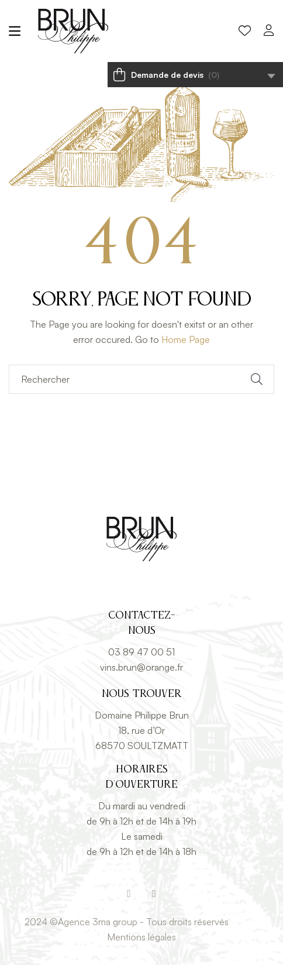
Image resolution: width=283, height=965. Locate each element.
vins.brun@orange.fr (141, 667)
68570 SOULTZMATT (141, 745)
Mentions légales (141, 937)
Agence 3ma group (97, 922)
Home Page (185, 339)
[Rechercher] (141, 379)
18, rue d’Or (141, 730)
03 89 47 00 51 (141, 652)
